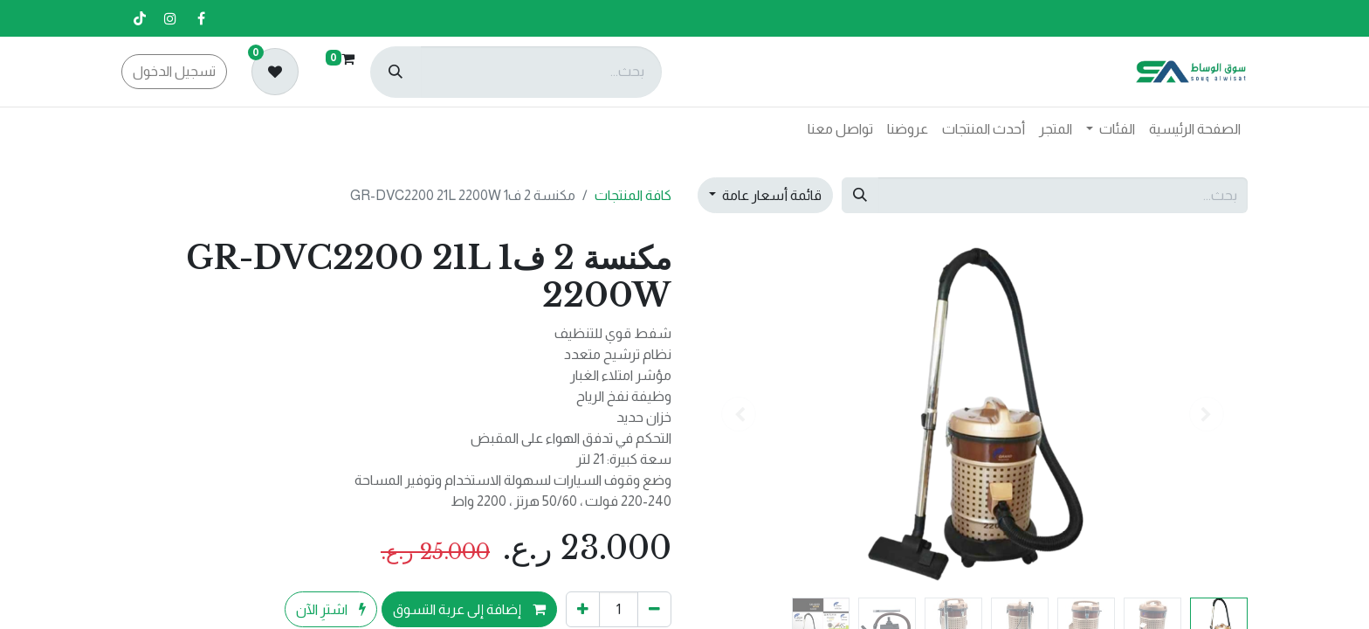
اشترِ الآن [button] (331, 609)
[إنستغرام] (170, 18)
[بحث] (395, 72)
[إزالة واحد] (654, 608)
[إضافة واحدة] (583, 608)
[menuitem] (1195, 129)
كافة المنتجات (633, 195)
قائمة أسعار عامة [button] (770, 195)
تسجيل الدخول (174, 71)
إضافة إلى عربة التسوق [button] (469, 609)
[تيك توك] (140, 18)
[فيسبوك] (201, 18)
